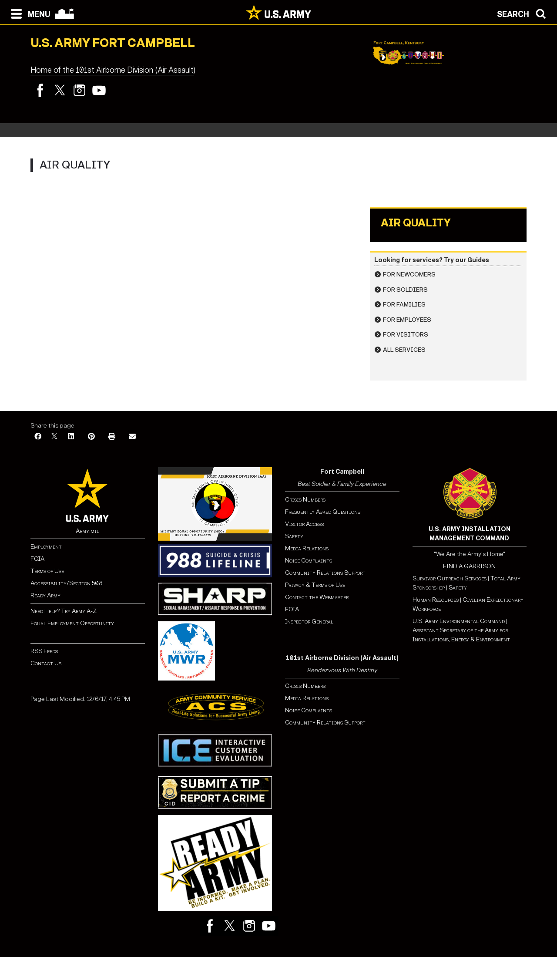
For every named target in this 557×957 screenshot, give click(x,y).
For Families (404, 304)
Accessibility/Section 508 (66, 583)
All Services (404, 350)
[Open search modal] (523, 13)
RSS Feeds (44, 651)
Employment (46, 546)
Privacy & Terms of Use (315, 585)
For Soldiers (405, 289)
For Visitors (405, 334)
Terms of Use (47, 571)
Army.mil (87, 531)
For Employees (407, 319)
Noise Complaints (308, 560)
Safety (294, 536)
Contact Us (45, 663)
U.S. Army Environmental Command (459, 621)
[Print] (111, 437)
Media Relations (307, 548)
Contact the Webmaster (317, 597)
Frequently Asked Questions (322, 512)
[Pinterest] (91, 437)
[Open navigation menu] (28, 13)
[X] (54, 437)
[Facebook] (37, 437)
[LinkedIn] (71, 437)
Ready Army (45, 595)
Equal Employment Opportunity (72, 623)
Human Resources (436, 599)
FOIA (37, 559)
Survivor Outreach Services (450, 578)
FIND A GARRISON (469, 566)
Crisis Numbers (305, 499)
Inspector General (309, 621)
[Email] (132, 437)
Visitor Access (304, 524)
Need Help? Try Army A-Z (63, 611)
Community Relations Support (325, 572)
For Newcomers (409, 274)
